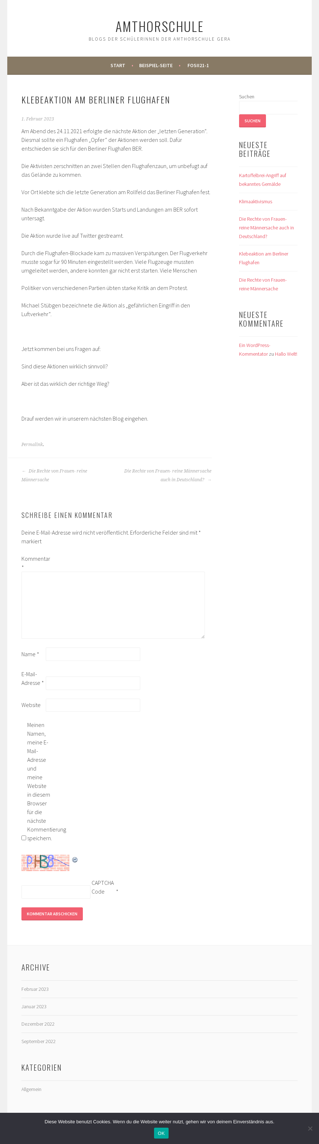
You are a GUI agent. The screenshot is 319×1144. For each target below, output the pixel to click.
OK (161, 1133)
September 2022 (38, 1041)
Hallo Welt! (286, 354)
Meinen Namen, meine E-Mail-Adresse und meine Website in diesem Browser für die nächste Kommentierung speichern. (39, 781)
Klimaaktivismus (255, 201)
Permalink (32, 444)
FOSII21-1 (198, 65)
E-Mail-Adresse (32, 678)
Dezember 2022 (37, 1024)
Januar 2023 (34, 1006)
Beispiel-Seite (156, 65)
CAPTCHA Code (103, 887)
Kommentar (33, 563)
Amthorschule (160, 26)
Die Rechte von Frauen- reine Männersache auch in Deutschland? (167, 475)
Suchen (246, 96)
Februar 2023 (35, 989)
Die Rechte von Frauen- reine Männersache (54, 475)
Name (30, 654)
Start (117, 65)
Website (31, 704)
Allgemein (31, 1089)
